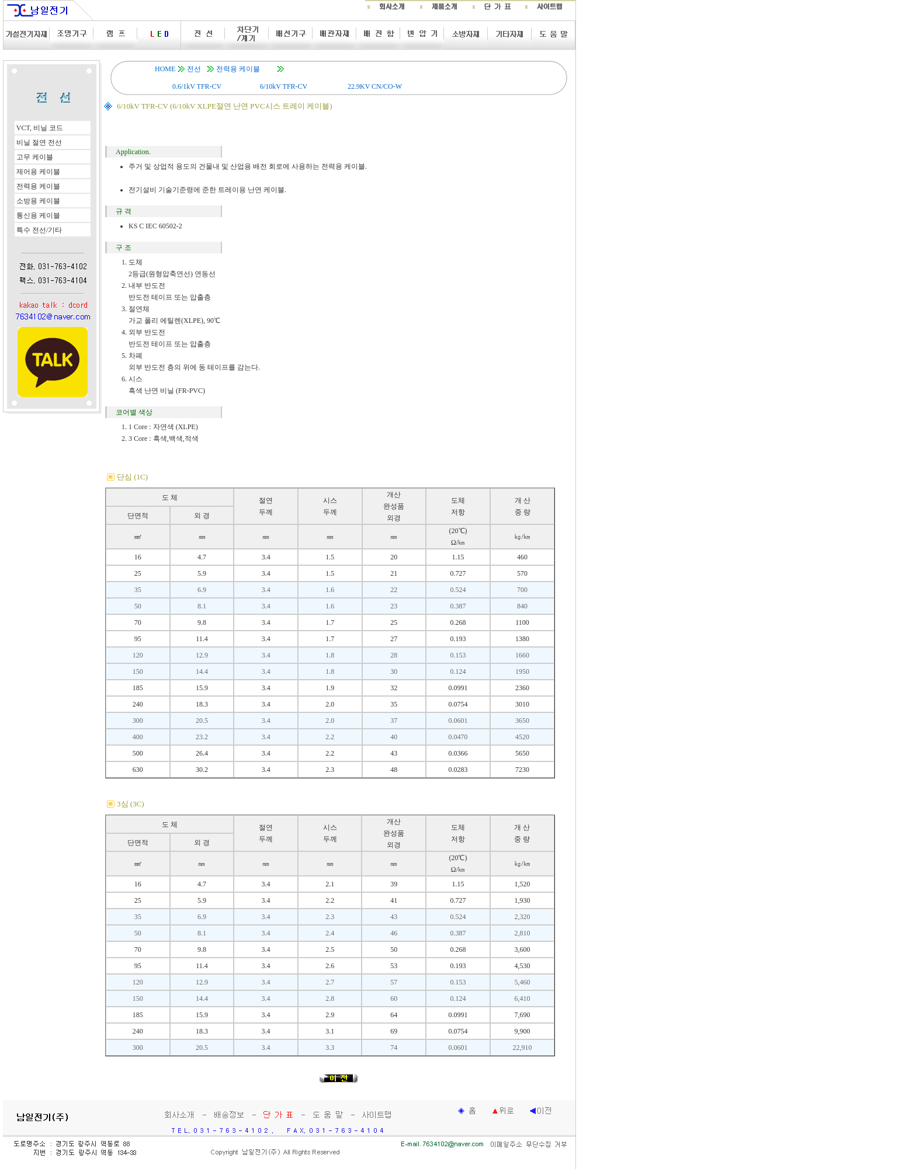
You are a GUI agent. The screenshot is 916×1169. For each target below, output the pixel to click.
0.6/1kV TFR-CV (196, 86)
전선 (194, 69)
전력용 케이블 (238, 69)
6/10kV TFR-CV (283, 86)
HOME (165, 69)
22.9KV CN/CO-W (375, 86)
